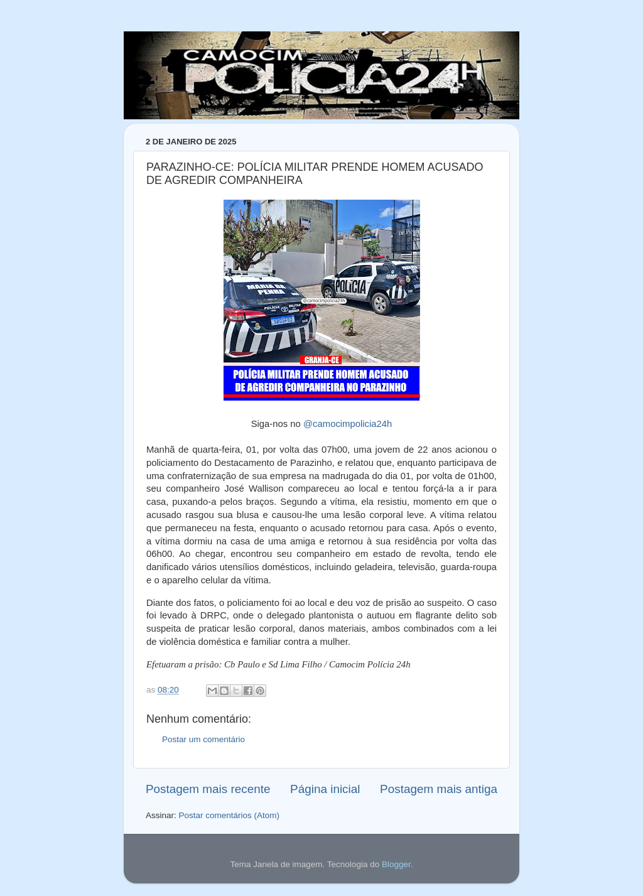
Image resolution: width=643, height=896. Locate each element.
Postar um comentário (203, 739)
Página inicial (325, 789)
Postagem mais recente (208, 789)
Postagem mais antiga (438, 789)
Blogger (396, 864)
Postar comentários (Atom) (229, 815)
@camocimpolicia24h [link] (347, 424)
